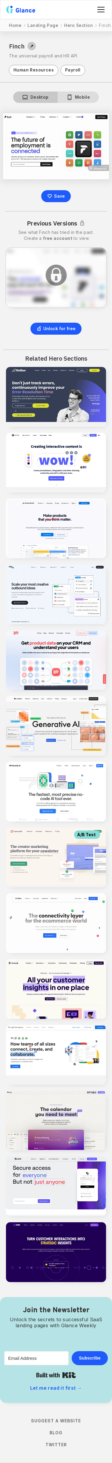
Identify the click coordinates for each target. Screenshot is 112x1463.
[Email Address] (36, 1358)
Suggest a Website (56, 1420)
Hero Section (78, 25)
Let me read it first (56, 1388)
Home (15, 25)
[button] (100, 9)
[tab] (35, 97)
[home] (20, 9)
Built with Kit (56, 1375)
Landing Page (42, 25)
